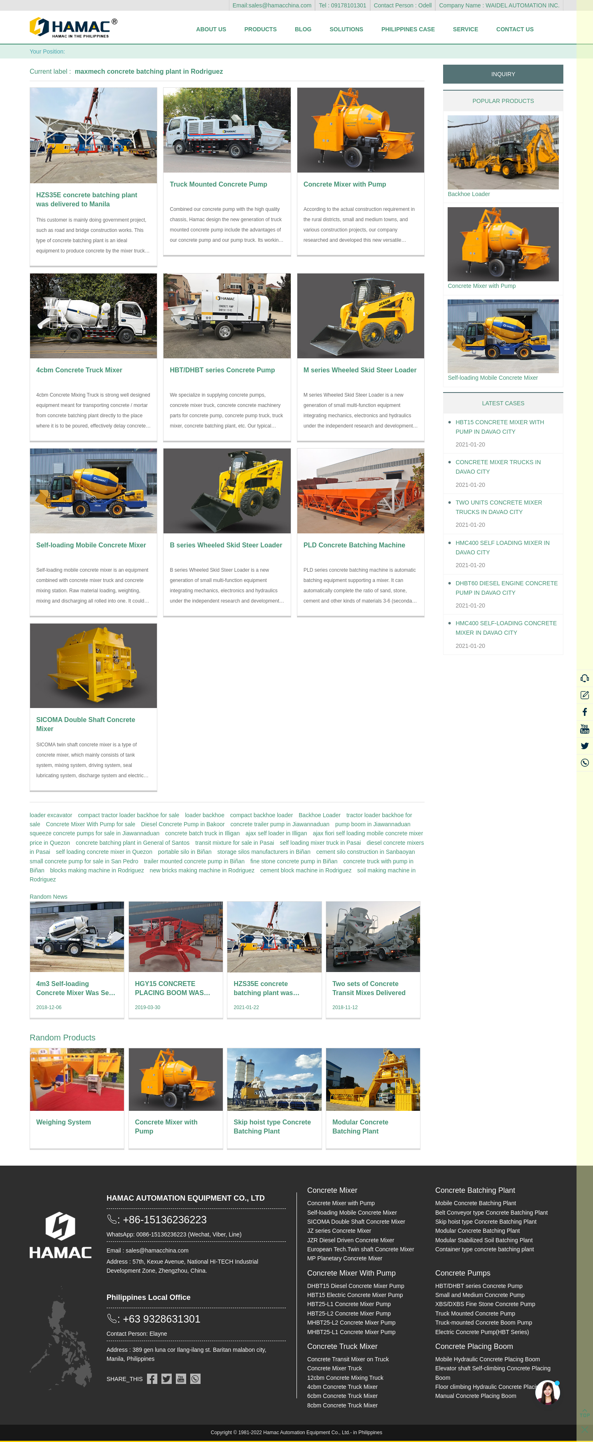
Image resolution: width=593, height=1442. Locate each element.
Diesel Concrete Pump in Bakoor (183, 824)
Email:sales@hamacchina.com (272, 5)
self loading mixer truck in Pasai (320, 842)
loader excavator (51, 815)
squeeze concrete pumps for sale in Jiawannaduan (94, 833)
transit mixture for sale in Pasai (234, 842)
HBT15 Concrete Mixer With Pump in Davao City (505, 431)
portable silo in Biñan (185, 851)
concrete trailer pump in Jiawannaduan (280, 824)
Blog (303, 29)
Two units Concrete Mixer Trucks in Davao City (504, 511)
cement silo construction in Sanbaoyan (365, 851)
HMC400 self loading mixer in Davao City (504, 551)
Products (260, 29)
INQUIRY (503, 74)
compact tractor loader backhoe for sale (128, 815)
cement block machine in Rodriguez (306, 870)
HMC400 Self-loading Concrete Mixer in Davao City (501, 633)
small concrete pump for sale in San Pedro (84, 861)
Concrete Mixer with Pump (486, 287)
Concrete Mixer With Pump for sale (90, 824)
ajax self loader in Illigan (276, 833)
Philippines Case (408, 29)
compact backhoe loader (261, 815)
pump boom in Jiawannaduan (373, 824)
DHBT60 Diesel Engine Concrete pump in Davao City (500, 592)
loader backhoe (204, 815)
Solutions (346, 29)
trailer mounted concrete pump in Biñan (194, 861)
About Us (211, 29)
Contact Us (515, 29)
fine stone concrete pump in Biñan (294, 861)
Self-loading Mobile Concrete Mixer (499, 380)
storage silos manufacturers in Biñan (264, 851)
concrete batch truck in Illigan (202, 833)
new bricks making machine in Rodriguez (202, 870)
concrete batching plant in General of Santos (132, 842)
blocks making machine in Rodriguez (97, 870)
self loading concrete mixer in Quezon (104, 851)
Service (465, 29)
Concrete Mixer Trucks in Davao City (503, 471)
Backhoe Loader (320, 815)
